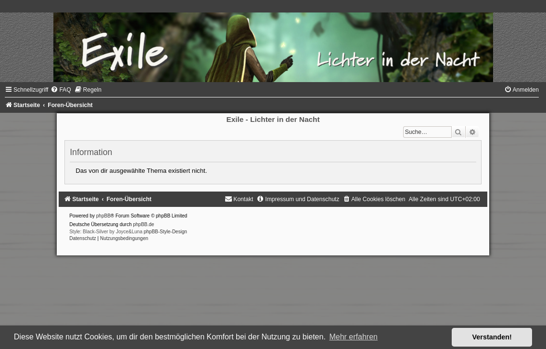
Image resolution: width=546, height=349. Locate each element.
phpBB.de (143, 224)
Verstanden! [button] (492, 337)
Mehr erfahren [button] (353, 337)
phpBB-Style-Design (165, 231)
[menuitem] (61, 89)
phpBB (103, 215)
